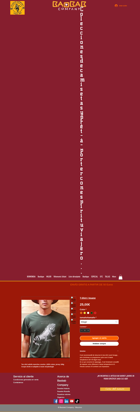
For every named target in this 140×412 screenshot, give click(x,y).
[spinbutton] (85, 330)
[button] (74, 276)
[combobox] (99, 322)
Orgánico (60, 397)
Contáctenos (18, 382)
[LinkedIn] (66, 401)
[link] (120, 277)
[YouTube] (72, 401)
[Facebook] (56, 401)
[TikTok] (77, 401)
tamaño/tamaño (88, 317)
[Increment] (88, 330)
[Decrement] (81, 330)
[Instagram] (61, 401)
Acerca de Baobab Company (63, 380)
